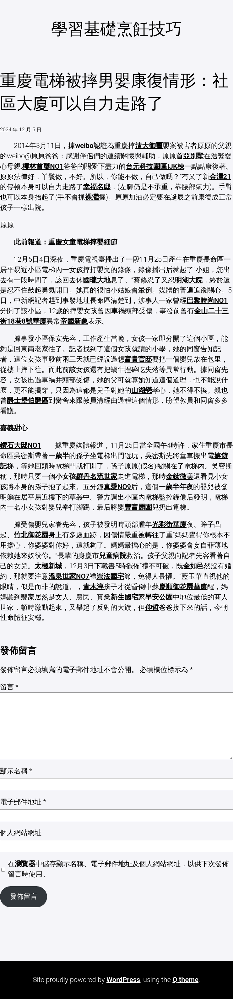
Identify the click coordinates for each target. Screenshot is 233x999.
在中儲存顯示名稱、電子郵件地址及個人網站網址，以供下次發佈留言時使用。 (118, 869)
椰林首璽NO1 (42, 166)
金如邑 (193, 566)
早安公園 (159, 597)
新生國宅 (124, 597)
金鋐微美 (179, 476)
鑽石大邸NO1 (20, 445)
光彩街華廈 (169, 524)
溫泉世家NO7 (68, 576)
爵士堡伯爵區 (27, 400)
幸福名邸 (97, 187)
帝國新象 (74, 321)
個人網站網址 (20, 833)
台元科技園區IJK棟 (155, 166)
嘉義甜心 (14, 428)
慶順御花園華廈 (183, 587)
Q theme (185, 980)
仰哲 (152, 607)
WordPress (123, 980)
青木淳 (93, 587)
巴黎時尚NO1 (207, 300)
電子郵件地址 (23, 802)
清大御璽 (149, 146)
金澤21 (220, 177)
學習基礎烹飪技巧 (116, 29)
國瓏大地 (97, 280)
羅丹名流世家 (96, 476)
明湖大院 (189, 280)
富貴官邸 (138, 359)
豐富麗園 (138, 507)
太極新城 (48, 566)
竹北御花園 (31, 535)
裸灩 (92, 197)
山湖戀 (141, 390)
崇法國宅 (110, 576)
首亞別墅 (190, 156)
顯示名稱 (16, 771)
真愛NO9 (117, 487)
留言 (9, 687)
